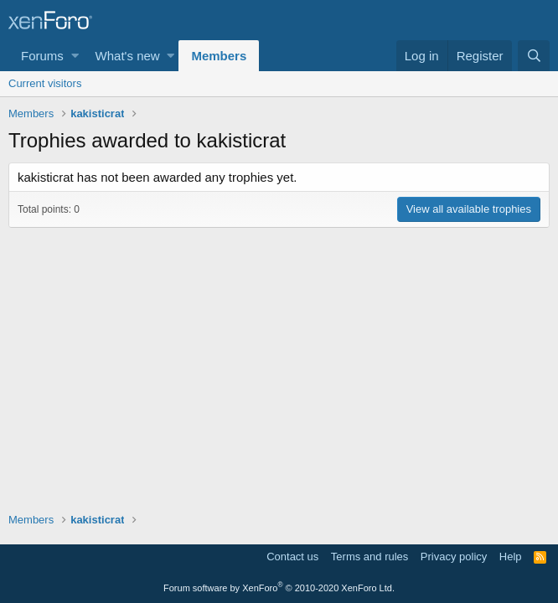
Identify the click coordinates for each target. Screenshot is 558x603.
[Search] (534, 55)
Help (510, 556)
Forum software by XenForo (279, 588)
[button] (75, 55)
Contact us (292, 556)
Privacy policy (454, 556)
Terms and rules (369, 556)
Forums (42, 56)
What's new (128, 56)
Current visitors (44, 83)
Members (218, 56)
